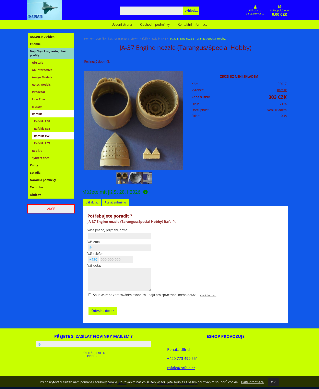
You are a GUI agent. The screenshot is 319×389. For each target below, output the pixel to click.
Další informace (252, 382)
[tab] (92, 202)
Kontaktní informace (193, 24)
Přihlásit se (255, 10)
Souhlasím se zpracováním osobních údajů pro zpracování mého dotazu (145, 295)
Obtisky (35, 195)
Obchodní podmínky (155, 24)
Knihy (34, 165)
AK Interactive (42, 70)
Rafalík (282, 90)
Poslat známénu (115, 202)
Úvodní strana (121, 24)
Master (37, 106)
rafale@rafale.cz (181, 367)
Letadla (35, 173)
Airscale (37, 62)
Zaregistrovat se (255, 13)
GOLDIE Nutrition (42, 37)
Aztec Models (41, 84)
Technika (36, 187)
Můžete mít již (115, 192)
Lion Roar (38, 99)
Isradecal (38, 92)
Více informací (208, 295)
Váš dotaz (92, 202)
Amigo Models (42, 77)
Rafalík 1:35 (42, 128)
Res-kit (37, 151)
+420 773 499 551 (182, 358)
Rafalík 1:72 (42, 143)
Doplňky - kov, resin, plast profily (48, 53)
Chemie (35, 44)
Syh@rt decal (41, 158)
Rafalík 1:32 (42, 121)
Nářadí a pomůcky (43, 180)
